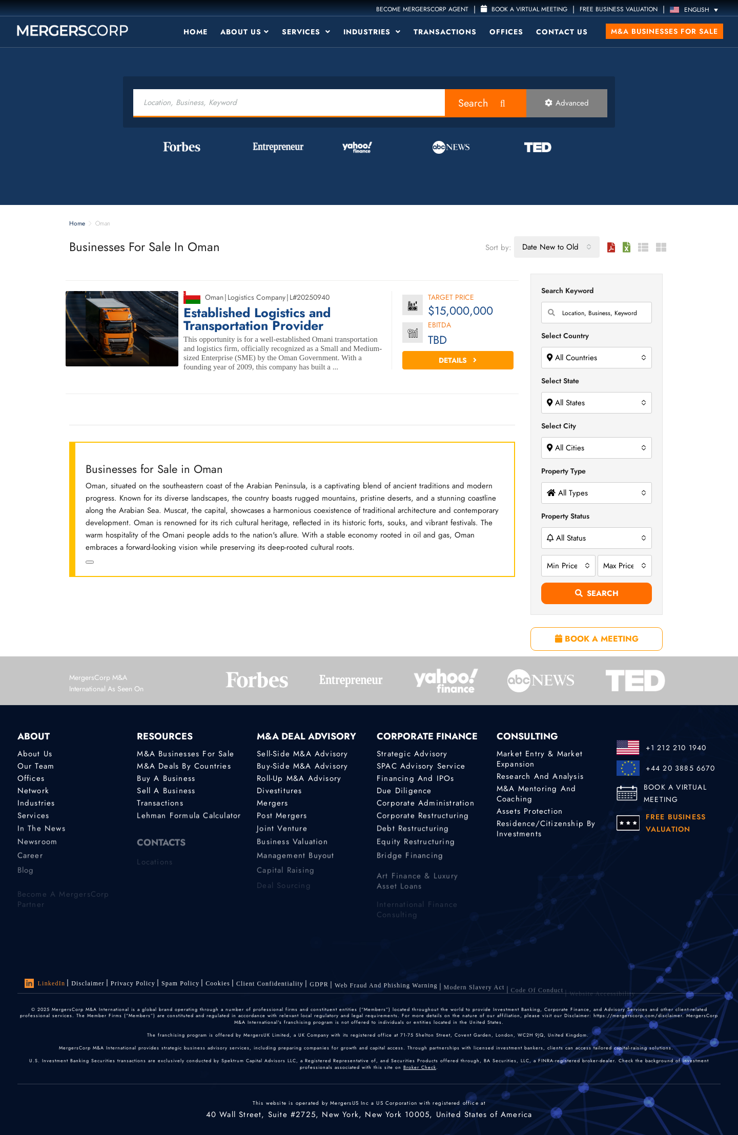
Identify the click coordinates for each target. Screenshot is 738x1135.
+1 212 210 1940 (676, 747)
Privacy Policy (133, 983)
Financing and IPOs (416, 778)
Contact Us (562, 32)
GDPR (319, 989)
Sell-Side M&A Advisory (302, 754)
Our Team (36, 766)
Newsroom (37, 847)
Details (458, 360)
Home (195, 32)
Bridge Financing (410, 862)
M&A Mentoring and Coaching (536, 793)
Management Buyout (295, 862)
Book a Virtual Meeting (524, 9)
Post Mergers (282, 818)
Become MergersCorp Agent (422, 9)
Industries (372, 32)
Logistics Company (256, 297)
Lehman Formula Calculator (189, 818)
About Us (244, 32)
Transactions (445, 32)
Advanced (567, 103)
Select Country (565, 336)
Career (30, 862)
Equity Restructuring (416, 847)
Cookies (218, 984)
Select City (558, 426)
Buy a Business (166, 778)
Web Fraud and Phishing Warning (386, 992)
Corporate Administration (426, 804)
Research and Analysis (540, 776)
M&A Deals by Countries (184, 766)
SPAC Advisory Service (421, 766)
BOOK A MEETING (597, 639)
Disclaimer (88, 983)
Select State (560, 381)
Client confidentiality (269, 986)
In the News (41, 832)
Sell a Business (166, 791)
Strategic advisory (412, 754)
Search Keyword (567, 290)
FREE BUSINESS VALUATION (619, 9)
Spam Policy (180, 983)
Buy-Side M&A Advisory (302, 766)
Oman (214, 297)
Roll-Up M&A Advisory (299, 778)
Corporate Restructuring (423, 818)
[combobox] (557, 247)
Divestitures (279, 791)
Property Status (565, 516)
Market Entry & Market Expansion (540, 759)
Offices (506, 32)
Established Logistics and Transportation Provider (257, 319)
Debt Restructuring (413, 832)
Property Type (563, 471)
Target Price (451, 298)
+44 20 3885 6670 (680, 768)
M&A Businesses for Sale (664, 31)
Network (33, 791)
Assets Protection (530, 812)
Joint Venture (282, 832)
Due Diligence (404, 791)
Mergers (272, 804)
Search (473, 103)
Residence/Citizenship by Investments (546, 831)
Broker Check (419, 1067)
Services (306, 32)
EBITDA (439, 325)
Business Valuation (292, 847)
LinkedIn (45, 983)
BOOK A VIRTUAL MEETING (675, 793)
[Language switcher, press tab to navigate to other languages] (697, 9)
